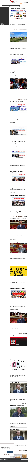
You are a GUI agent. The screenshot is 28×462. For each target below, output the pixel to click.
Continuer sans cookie (9, 452)
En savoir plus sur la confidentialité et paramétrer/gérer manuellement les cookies (6, 454)
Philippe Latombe (20, 79)
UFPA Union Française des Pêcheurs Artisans (17, 24)
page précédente (25, 3)
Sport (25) (2, 23)
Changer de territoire (26, 2)
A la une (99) (2, 7)
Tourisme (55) (2, 24)
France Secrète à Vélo (19, 374)
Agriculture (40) (2, 8)
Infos (22, 456)
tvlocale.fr (3, 456)
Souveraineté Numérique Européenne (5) (4, 22)
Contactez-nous (13, 456)
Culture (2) (2, 9)
